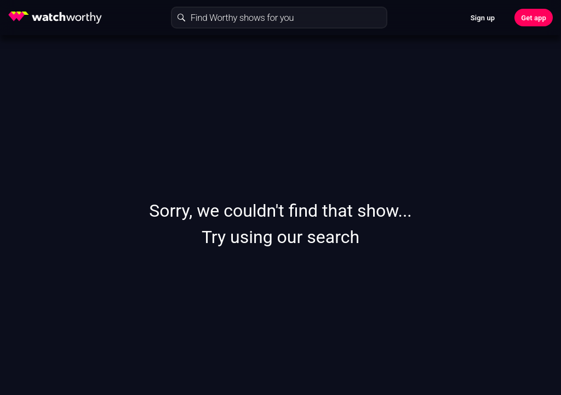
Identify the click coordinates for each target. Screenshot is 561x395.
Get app (533, 18)
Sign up (483, 18)
